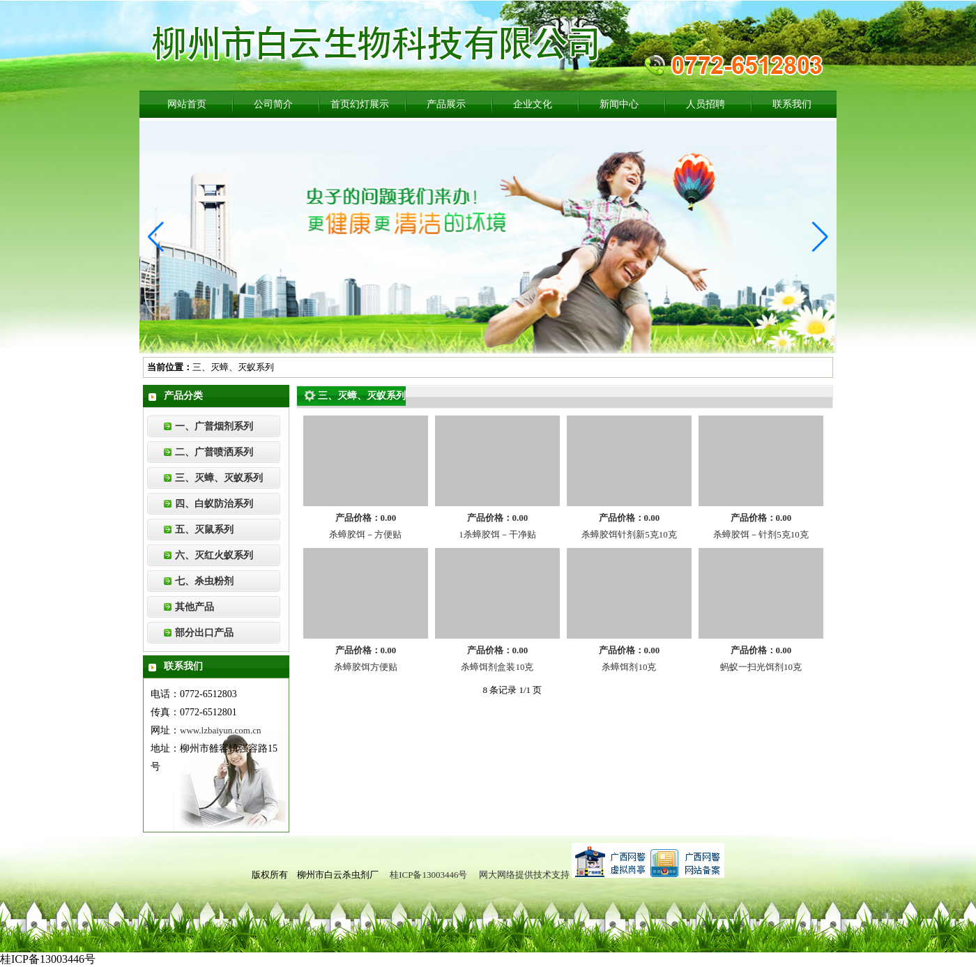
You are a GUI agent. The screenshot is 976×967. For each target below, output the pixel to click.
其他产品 (194, 607)
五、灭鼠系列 (204, 529)
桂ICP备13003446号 (428, 874)
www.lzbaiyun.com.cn (220, 730)
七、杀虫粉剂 (204, 581)
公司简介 (273, 104)
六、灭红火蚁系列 (214, 555)
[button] (155, 237)
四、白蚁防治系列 (214, 503)
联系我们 (791, 104)
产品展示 (446, 104)
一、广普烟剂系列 (214, 426)
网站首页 (186, 104)
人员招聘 (705, 104)
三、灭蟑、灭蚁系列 (219, 478)
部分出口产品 (204, 632)
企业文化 (532, 104)
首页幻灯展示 (359, 104)
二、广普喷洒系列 (214, 452)
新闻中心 (619, 104)
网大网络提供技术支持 (524, 874)
